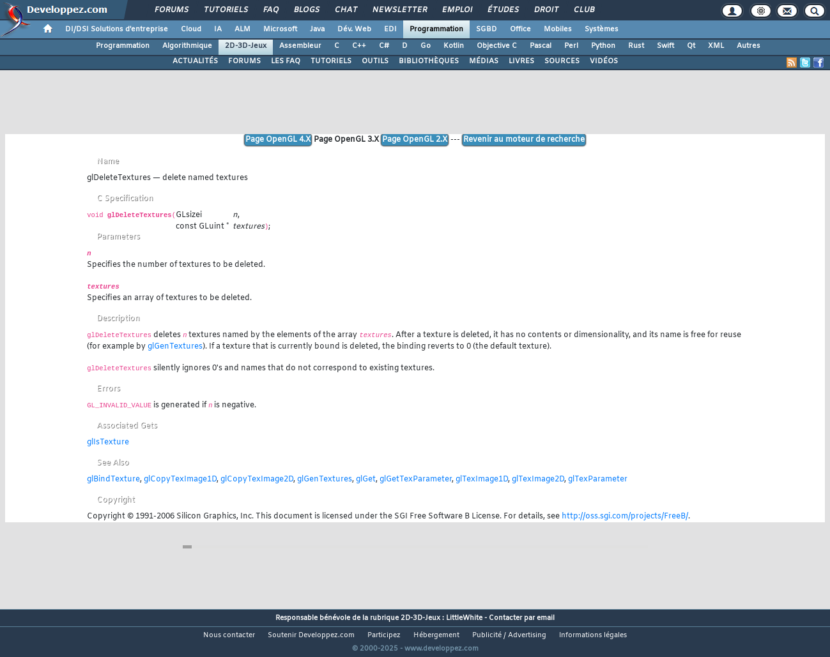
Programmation (436, 29)
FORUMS (244, 61)
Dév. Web (354, 29)
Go (425, 46)
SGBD (486, 29)
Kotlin (453, 46)
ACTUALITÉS (195, 61)
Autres (748, 46)
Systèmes (602, 29)
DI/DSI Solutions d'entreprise (116, 29)
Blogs (306, 10)
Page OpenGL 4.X (278, 140)
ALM (242, 29)
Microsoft (280, 29)
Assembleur (300, 46)
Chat (345, 10)
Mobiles (558, 29)
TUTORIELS (331, 61)
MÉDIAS (483, 61)
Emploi (456, 10)
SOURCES (562, 61)
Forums (171, 10)
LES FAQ (285, 61)
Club (583, 10)
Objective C (497, 46)
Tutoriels (225, 10)
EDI (390, 29)
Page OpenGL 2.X (414, 140)
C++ (359, 46)
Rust (636, 46)
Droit (545, 10)
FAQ (270, 10)
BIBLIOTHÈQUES (429, 61)
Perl (571, 46)
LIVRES (521, 61)
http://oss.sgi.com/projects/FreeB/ (625, 516)
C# (384, 46)
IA (218, 29)
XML (716, 46)
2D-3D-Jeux (245, 46)
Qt (691, 46)
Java (317, 29)
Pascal (540, 46)
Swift (665, 46)
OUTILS (375, 61)
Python (603, 46)
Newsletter (399, 10)
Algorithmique (187, 46)
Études (502, 10)
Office (520, 29)
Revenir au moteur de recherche (524, 140)
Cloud (191, 29)
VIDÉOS (604, 61)
